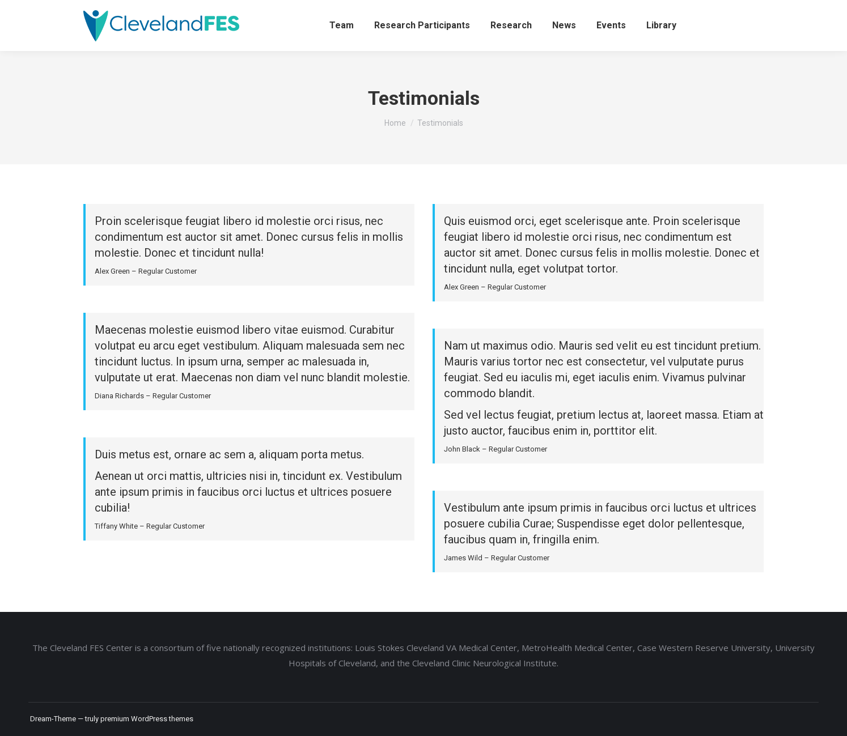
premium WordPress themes (146, 718)
